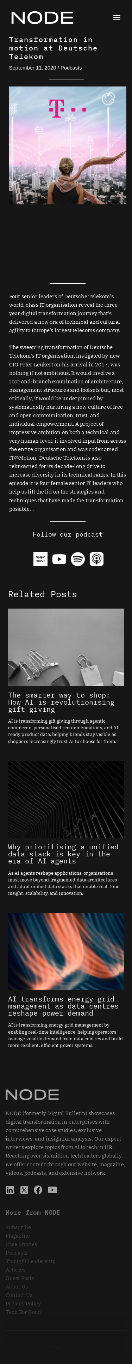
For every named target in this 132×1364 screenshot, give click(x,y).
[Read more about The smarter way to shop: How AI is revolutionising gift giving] (66, 647)
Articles (15, 1269)
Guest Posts (20, 1278)
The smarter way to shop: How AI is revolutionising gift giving (61, 702)
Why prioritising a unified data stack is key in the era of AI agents (63, 854)
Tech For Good (23, 1312)
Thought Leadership (31, 1261)
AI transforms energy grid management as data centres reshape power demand (63, 1006)
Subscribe (18, 1227)
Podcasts (71, 68)
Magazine (18, 1235)
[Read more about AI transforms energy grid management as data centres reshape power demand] (66, 950)
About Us (17, 1286)
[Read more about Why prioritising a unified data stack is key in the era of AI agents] (66, 799)
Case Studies (21, 1244)
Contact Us (19, 1295)
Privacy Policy (23, 1303)
